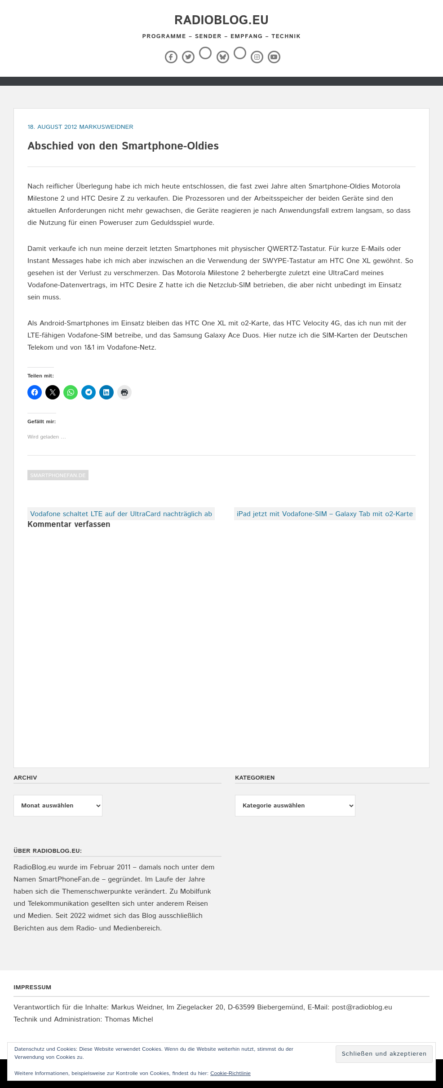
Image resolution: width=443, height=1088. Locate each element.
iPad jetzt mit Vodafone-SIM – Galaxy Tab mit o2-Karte (325, 514)
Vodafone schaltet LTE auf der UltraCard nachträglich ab (121, 514)
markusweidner (106, 127)
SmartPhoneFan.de (58, 475)
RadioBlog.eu (221, 21)
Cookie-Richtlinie (230, 1073)
